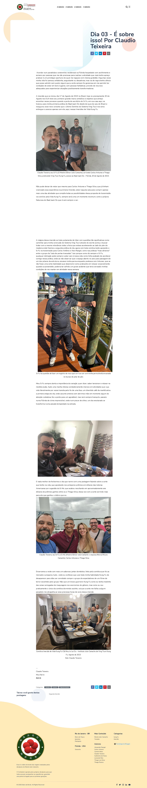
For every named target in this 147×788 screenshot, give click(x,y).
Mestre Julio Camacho (101, 737)
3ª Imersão (69, 7)
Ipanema (77, 739)
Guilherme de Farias (100, 756)
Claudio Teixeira (99, 754)
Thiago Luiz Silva (99, 760)
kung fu (55, 687)
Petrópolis (78, 741)
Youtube (97, 739)
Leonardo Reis (98, 758)
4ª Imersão (60, 7)
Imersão (47, 687)
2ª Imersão (77, 7)
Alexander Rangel (100, 747)
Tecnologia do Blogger (122, 744)
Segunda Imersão (64, 687)
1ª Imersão (86, 7)
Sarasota (78, 749)
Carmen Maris (98, 752)
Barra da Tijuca (79, 737)
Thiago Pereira (98, 762)
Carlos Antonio (99, 749)
